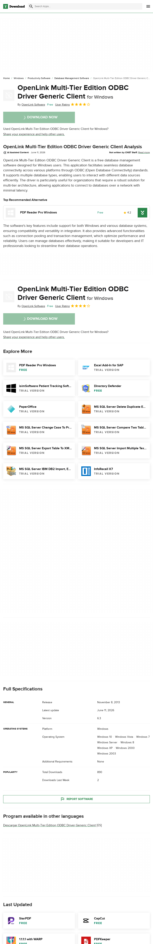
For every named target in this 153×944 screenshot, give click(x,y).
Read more (144, 152)
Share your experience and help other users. (34, 134)
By (31, 104)
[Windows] (19, 78)
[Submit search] (31, 6)
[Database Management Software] (71, 78)
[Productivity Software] (39, 78)
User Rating (72, 104)
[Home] (6, 78)
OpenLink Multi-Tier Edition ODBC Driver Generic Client (73, 92)
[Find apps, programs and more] (85, 6)
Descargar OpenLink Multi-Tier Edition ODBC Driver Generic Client (49, 825)
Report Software (76, 799)
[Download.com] (14, 6)
